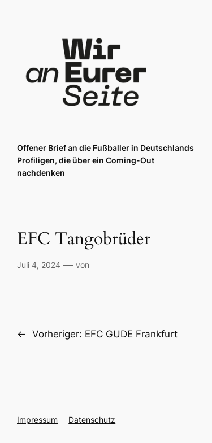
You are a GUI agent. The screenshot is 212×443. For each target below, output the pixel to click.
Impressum (37, 419)
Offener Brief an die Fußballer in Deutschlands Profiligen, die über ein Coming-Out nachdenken (105, 160)
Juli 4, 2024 (38, 265)
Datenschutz (91, 419)
